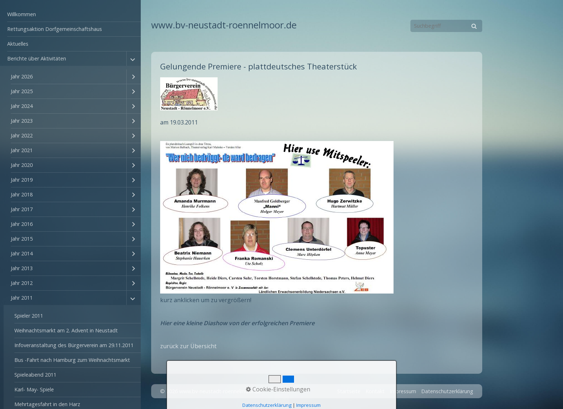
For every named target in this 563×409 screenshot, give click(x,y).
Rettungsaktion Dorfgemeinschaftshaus (54, 29)
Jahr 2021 (22, 150)
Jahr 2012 (22, 283)
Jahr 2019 (22, 179)
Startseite (348, 391)
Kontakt (375, 391)
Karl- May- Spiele (34, 389)
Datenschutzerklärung (447, 391)
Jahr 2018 (22, 194)
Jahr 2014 (22, 253)
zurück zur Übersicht (188, 346)
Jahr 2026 (22, 76)
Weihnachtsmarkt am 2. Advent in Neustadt (66, 330)
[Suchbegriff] (446, 26)
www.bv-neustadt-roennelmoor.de (224, 25)
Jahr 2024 (22, 106)
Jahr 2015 (22, 238)
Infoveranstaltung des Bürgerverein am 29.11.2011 (74, 345)
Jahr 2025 (22, 91)
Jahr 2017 (22, 209)
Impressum (403, 391)
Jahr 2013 (22, 268)
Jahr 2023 (22, 120)
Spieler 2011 (28, 315)
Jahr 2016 (22, 224)
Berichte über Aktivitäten (36, 58)
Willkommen (21, 14)
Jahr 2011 (22, 297)
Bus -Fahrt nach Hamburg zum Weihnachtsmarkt (72, 359)
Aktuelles (17, 43)
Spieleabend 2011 (35, 374)
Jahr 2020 (22, 165)
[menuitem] (70, 14)
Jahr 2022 (22, 135)
